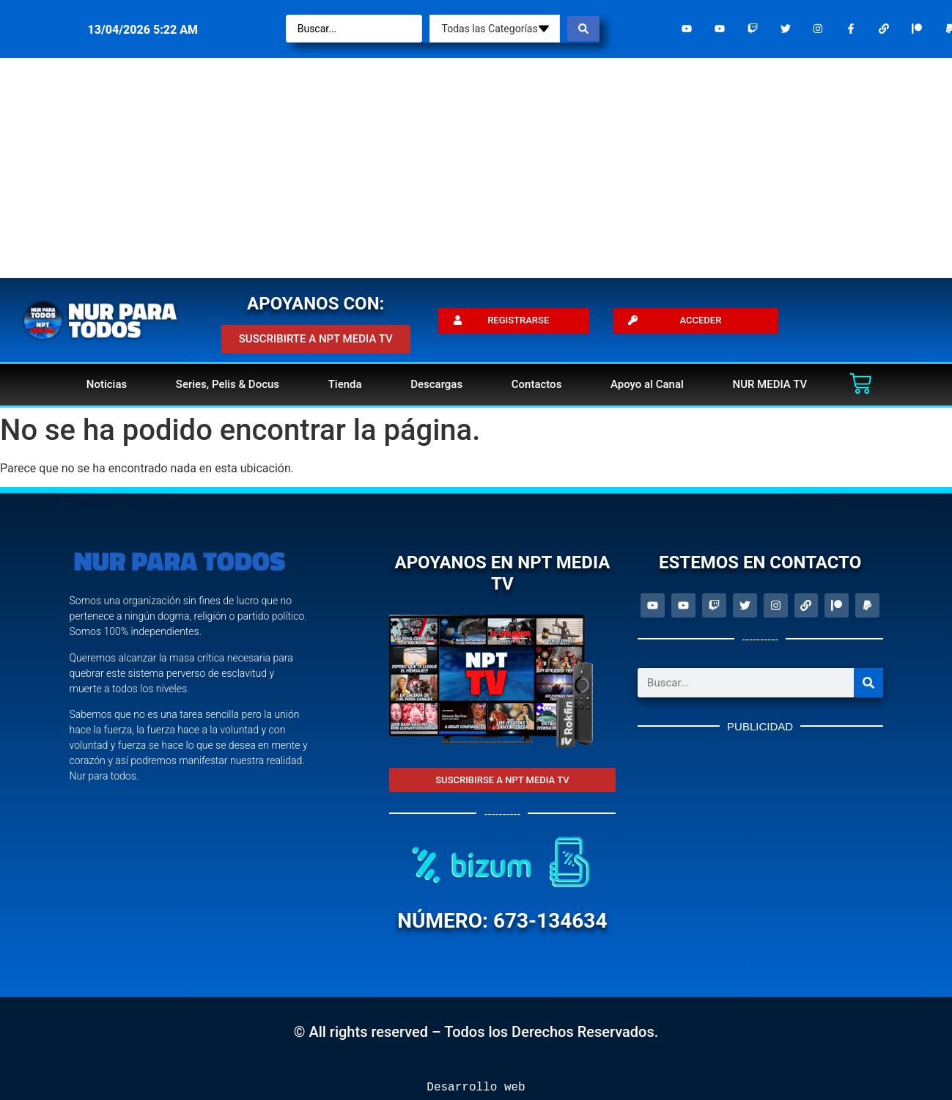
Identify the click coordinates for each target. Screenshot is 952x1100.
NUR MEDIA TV (769, 384)
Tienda (345, 384)
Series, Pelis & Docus (227, 384)
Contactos (537, 384)
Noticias (106, 384)
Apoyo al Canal (647, 384)
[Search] (868, 682)
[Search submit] (583, 28)
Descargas (436, 384)
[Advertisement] (476, 168)
